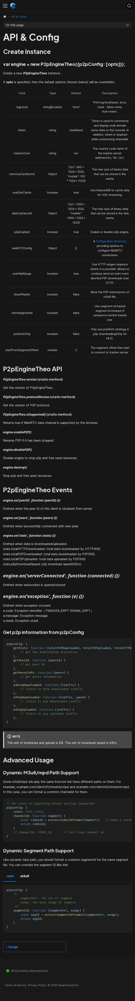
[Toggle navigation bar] (5, 6)
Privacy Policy (37, 985)
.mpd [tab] (10, 876)
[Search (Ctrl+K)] (129, 5)
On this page (15, 25)
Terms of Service (16, 985)
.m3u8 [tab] (24, 876)
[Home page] (5, 17)
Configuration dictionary (111, 241)
